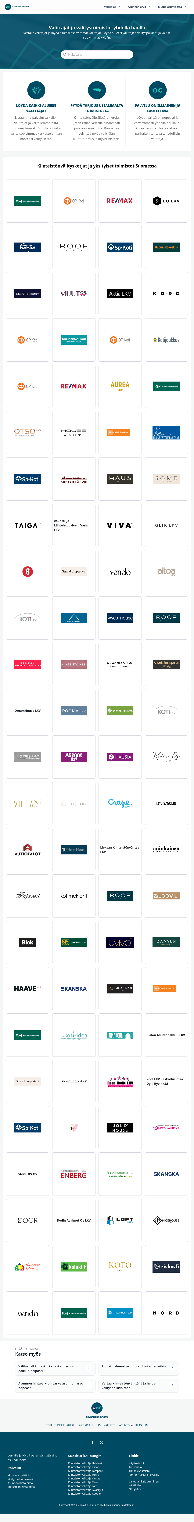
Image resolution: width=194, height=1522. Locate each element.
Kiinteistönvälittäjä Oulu (83, 1482)
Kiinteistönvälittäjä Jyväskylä (85, 1490)
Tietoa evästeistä (139, 1471)
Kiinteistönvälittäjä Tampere (85, 1471)
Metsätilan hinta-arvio (21, 1487)
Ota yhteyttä (136, 1489)
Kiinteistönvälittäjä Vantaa (84, 1478)
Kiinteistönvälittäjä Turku (83, 1474)
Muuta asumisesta (172, 7)
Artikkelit (86, 1425)
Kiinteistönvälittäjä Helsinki (85, 1463)
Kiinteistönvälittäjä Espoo (83, 1467)
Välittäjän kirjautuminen (144, 1481)
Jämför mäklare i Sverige (144, 1474)
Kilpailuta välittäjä (19, 1475)
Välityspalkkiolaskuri (20, 1479)
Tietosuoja (135, 1467)
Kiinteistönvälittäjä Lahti (83, 1486)
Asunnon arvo (139, 7)
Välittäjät (112, 7)
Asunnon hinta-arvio (20, 1483)
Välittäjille (135, 1485)
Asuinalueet (106, 1425)
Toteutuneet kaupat (60, 1425)
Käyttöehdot (136, 1463)
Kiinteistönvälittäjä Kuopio (84, 1493)
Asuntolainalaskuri (133, 1425)
